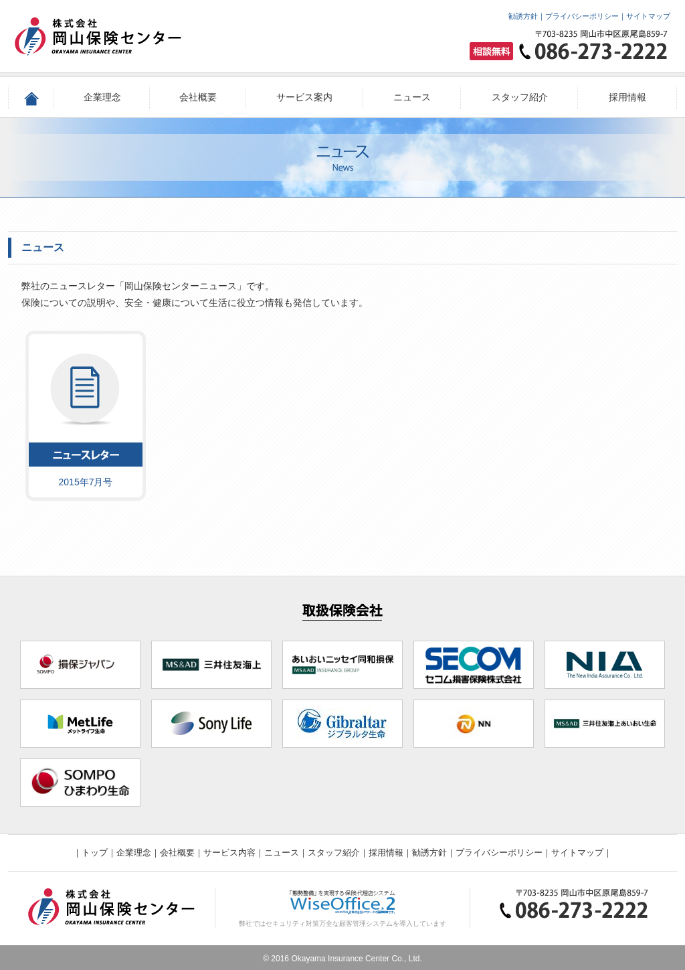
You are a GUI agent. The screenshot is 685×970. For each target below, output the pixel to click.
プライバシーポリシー (582, 16)
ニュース (412, 97)
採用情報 (627, 97)
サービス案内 (304, 97)
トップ (95, 852)
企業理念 (102, 97)
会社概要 (198, 97)
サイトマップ (648, 16)
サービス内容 (229, 852)
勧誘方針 (523, 16)
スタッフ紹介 (520, 97)
